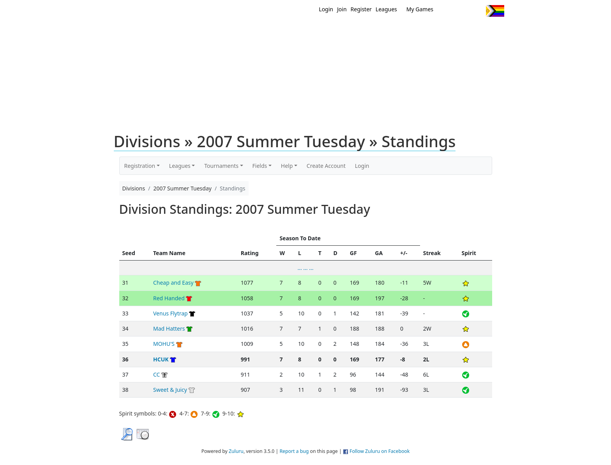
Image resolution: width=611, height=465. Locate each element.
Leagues (386, 9)
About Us (482, 30)
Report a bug (294, 451)
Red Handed (169, 298)
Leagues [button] (180, 165)
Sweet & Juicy (170, 389)
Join (342, 9)
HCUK (161, 359)
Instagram (476, 11)
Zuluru (236, 451)
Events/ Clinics (372, 30)
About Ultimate (431, 30)
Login (326, 9)
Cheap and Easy (173, 282)
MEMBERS (322, 30)
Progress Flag (495, 11)
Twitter (448, 11)
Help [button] (287, 165)
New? (286, 30)
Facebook (462, 11)
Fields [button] (260, 165)
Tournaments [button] (221, 165)
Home (255, 30)
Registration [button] (139, 165)
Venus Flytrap (170, 313)
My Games (419, 9)
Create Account (326, 165)
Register (361, 9)
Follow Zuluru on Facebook (380, 451)
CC (156, 374)
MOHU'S (164, 343)
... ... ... (305, 267)
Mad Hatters (169, 328)
